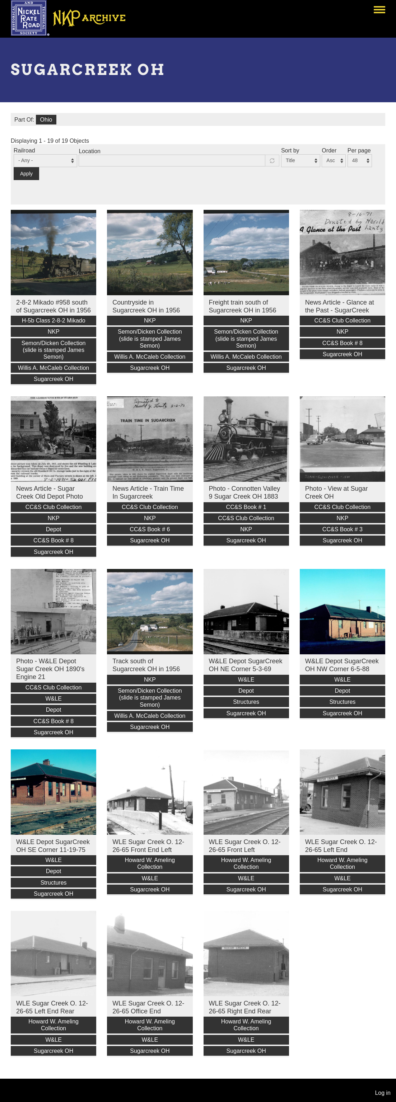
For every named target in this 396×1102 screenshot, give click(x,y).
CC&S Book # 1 (246, 507)
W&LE (53, 699)
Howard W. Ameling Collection (150, 863)
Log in (383, 1093)
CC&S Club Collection (343, 320)
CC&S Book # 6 (150, 529)
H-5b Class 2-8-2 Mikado (53, 320)
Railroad (24, 150)
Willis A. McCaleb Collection (53, 368)
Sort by (290, 150)
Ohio (46, 120)
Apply (26, 173)
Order (329, 150)
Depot (53, 529)
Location (90, 151)
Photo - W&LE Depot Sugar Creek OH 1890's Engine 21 (50, 669)
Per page (359, 150)
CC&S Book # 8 (342, 343)
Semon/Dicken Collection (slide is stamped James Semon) (54, 350)
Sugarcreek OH (53, 379)
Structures (246, 702)
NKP (54, 332)
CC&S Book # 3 (342, 529)
